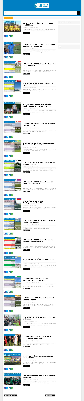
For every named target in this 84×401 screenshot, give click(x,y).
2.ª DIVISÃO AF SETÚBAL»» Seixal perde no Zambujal (39, 318)
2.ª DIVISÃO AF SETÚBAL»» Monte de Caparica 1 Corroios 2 (38, 182)
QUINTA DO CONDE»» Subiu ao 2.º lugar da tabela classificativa (39, 45)
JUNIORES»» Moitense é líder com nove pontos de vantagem (39, 376)
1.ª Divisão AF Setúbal (9, 102)
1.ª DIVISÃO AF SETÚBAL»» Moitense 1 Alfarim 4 (38, 260)
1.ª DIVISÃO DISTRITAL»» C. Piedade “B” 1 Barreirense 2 (39, 124)
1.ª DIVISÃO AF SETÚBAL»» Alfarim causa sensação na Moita (37, 337)
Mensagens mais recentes (10, 395)
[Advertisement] (69, 34)
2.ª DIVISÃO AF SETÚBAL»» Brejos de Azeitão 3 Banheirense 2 (38, 241)
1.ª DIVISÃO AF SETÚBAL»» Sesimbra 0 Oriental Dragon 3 (38, 299)
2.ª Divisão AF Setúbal (9, 62)
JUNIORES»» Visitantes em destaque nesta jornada (38, 357)
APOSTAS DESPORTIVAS (65, 22)
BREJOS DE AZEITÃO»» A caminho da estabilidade (38, 24)
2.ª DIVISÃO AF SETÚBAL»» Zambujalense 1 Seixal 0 (34, 202)
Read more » (26, 33)
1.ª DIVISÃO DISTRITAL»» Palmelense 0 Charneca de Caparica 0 (38, 144)
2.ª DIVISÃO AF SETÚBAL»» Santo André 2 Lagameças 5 (39, 64)
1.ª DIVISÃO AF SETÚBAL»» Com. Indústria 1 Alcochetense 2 (36, 279)
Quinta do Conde (8, 42)
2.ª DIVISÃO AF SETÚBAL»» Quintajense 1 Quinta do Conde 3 (39, 221)
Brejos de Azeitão (8, 21)
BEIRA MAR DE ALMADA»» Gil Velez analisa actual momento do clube (37, 105)
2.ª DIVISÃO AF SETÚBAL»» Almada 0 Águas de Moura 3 (38, 84)
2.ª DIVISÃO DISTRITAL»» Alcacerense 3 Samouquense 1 (39, 163)
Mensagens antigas (49, 395)
